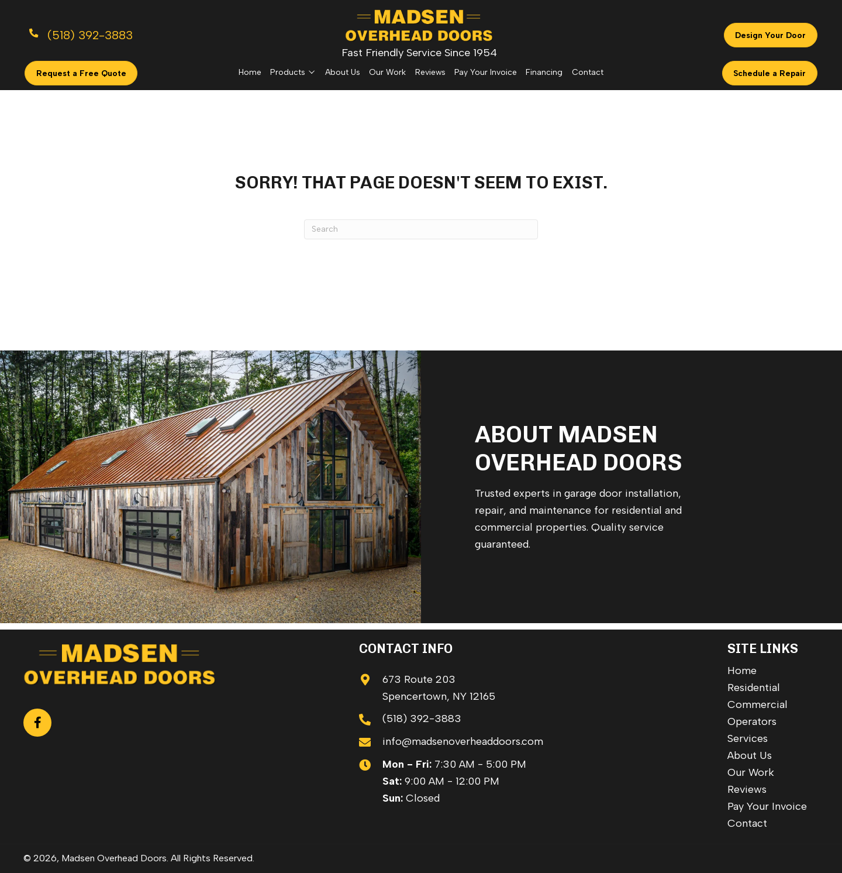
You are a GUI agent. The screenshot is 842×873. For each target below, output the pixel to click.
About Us (749, 755)
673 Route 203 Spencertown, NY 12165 (438, 688)
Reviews (747, 789)
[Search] (421, 229)
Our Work (750, 772)
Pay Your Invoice (767, 806)
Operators (752, 721)
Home (742, 670)
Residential (753, 687)
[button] (37, 723)
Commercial (757, 704)
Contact (747, 823)
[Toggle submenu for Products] (311, 72)
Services (747, 738)
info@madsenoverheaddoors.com (462, 741)
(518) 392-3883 (421, 718)
